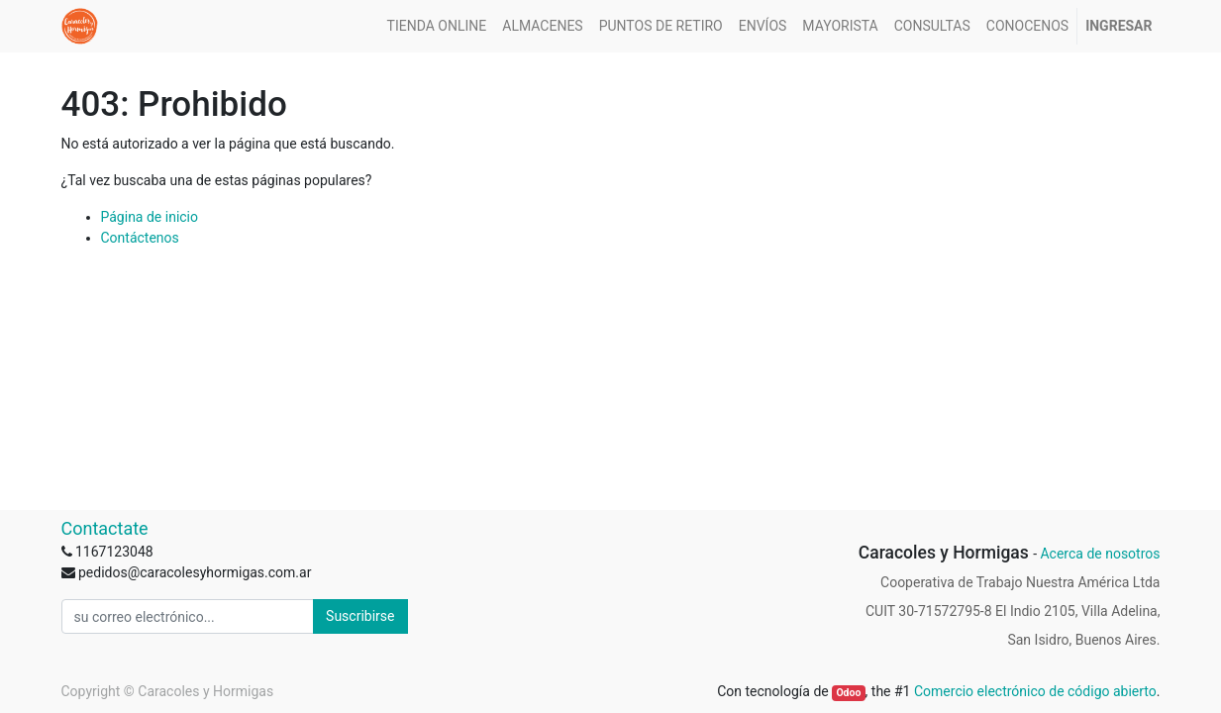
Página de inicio (150, 217)
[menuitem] (437, 26)
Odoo (848, 692)
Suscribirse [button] (360, 616)
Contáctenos (140, 238)
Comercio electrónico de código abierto (1035, 691)
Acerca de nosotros (1100, 553)
